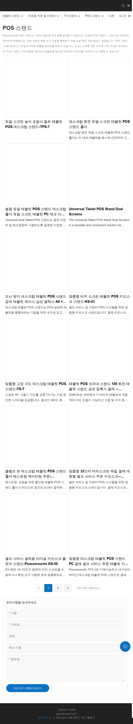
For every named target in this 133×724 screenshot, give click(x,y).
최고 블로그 (88, 717)
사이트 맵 (46, 717)
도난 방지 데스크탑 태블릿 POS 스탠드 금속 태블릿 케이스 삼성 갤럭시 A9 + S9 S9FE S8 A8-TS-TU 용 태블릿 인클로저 (35, 299)
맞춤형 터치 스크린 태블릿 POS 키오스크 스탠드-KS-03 (99, 298)
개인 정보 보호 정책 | (68, 717)
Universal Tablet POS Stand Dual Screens (96, 211)
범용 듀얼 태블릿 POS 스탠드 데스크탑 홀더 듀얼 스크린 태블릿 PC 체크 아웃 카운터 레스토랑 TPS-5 (35, 212)
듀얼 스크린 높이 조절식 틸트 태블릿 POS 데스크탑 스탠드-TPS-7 (33, 124)
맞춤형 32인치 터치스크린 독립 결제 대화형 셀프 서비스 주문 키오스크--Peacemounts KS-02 (99, 474)
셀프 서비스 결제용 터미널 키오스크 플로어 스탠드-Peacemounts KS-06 (35, 561)
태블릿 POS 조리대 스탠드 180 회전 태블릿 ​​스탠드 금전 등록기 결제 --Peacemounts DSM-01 (99, 387)
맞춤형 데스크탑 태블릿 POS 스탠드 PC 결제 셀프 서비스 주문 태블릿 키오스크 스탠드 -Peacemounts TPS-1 (98, 561)
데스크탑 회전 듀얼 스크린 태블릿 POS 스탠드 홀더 (99, 124)
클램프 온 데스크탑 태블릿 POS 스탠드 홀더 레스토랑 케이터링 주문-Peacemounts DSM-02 (35, 474)
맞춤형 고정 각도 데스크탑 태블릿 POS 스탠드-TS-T (35, 386)
